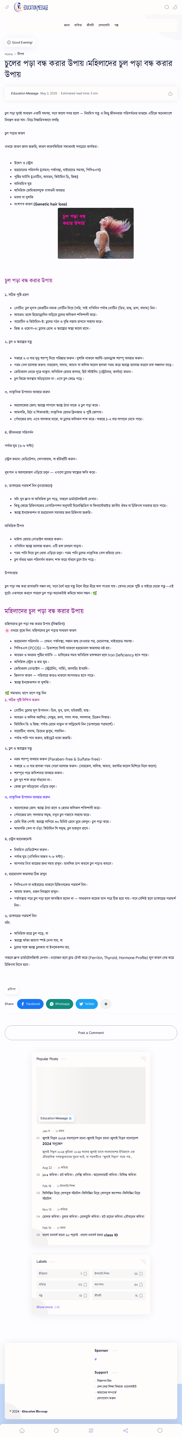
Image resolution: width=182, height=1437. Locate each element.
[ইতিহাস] (63, 1274)
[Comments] (160, 1430)
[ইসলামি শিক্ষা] (67, 1186)
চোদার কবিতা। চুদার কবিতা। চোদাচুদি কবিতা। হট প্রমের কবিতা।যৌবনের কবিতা (93, 1216)
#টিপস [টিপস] (12, 989)
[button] (174, 7)
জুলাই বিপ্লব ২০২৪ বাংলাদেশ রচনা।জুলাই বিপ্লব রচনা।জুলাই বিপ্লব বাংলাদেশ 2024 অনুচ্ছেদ (90, 1141)
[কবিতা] (78, 25)
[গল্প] (116, 25)
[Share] (125, 1430)
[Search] (166, 7)
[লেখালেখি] (104, 25)
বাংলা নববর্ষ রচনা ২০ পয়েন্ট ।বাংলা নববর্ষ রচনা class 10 (80, 1235)
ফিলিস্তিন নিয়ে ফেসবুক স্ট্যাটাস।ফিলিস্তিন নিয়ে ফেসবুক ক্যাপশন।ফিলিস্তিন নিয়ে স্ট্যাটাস (91, 1196)
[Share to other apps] (106, 1004)
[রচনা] (67, 25)
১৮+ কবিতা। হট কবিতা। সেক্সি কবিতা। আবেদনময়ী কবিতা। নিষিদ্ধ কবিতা (89, 1175)
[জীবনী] (90, 25)
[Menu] (91, 1430)
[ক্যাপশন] (119, 1285)
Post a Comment (91, 1033)
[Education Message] (24, 93)
